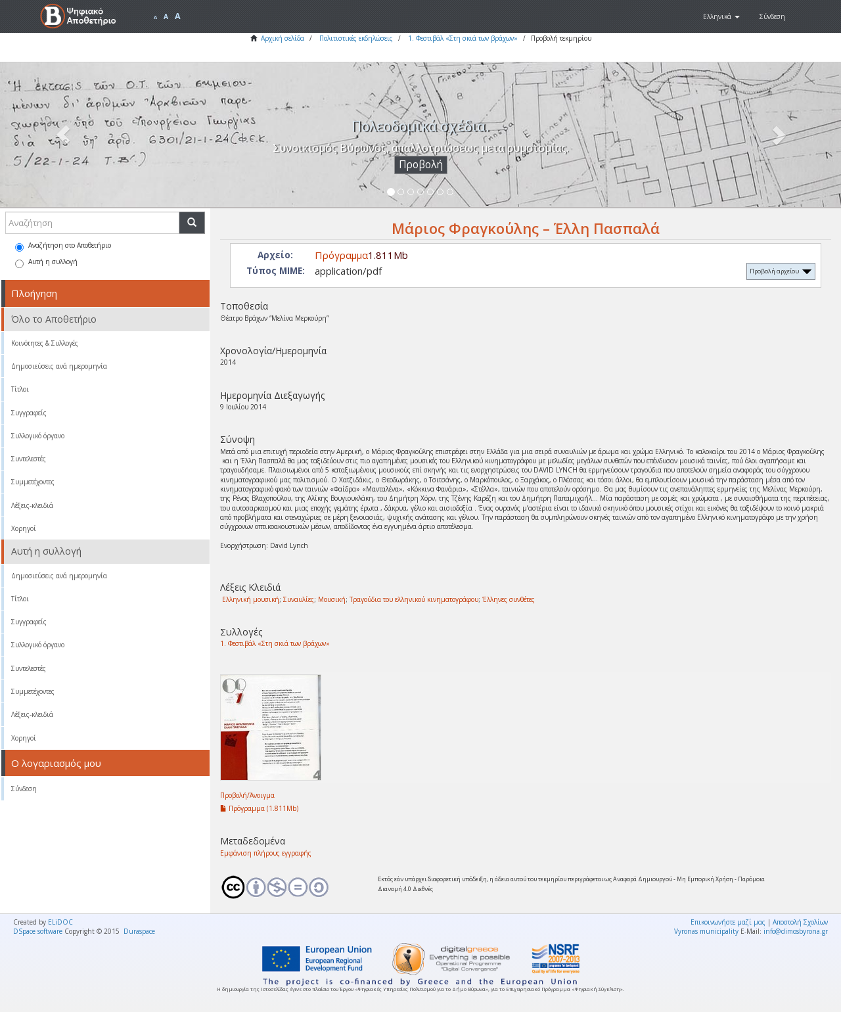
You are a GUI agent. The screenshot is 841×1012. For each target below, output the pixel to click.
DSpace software (37, 931)
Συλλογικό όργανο (37, 435)
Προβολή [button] (421, 165)
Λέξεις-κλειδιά (32, 505)
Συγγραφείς (29, 412)
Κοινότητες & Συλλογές (44, 343)
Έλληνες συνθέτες (508, 599)
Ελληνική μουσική (250, 599)
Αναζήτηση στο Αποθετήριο (63, 246)
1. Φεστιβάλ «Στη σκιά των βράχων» (463, 38)
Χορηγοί (23, 528)
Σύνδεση (24, 788)
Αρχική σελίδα (282, 38)
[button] (721, 16)
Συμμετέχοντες (33, 481)
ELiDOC (60, 922)
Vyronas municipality (706, 931)
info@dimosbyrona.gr (795, 931)
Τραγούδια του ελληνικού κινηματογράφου (414, 599)
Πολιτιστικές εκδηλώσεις (356, 38)
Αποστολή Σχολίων (800, 922)
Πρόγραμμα (341, 255)
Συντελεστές (28, 458)
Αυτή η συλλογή (46, 262)
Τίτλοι (20, 389)
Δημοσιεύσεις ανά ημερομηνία (59, 366)
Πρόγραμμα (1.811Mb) (259, 808)
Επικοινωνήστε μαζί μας (728, 922)
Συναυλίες (298, 599)
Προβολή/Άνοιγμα (247, 795)
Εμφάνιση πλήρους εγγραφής (265, 853)
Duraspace (139, 931)
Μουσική (332, 599)
